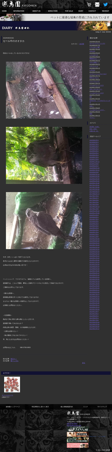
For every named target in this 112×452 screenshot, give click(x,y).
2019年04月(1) (94, 151)
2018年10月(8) (94, 164)
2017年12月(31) (95, 185)
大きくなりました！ (96, 89)
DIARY (80, 11)
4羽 (91, 97)
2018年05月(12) (95, 174)
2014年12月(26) (95, 260)
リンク (85, 407)
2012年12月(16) (95, 309)
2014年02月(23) (95, 281)
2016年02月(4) (94, 230)
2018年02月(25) (95, 181)
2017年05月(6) (94, 200)
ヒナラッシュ (94, 66)
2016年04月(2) (94, 226)
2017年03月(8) (94, 204)
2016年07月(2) (94, 219)
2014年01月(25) (95, 284)
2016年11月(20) (95, 213)
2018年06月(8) (94, 172)
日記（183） (94, 129)
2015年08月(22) (95, 243)
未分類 (81, 44)
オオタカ (92, 51)
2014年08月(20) (95, 269)
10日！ (92, 106)
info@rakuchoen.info (74, 425)
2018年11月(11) (95, 161)
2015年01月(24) (95, 258)
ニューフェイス (95, 81)
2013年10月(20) (95, 288)
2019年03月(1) (94, 153)
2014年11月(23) (95, 262)
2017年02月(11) (95, 206)
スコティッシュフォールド (98, 74)
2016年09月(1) (94, 217)
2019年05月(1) (94, 149)
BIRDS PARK (53, 11)
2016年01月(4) (94, 232)
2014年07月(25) (95, 271)
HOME (4, 11)
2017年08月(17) (95, 194)
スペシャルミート (7, 395)
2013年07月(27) (95, 294)
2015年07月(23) (95, 245)
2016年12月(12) (95, 211)
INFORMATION (18, 11)
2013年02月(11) (95, 305)
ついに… (92, 117)
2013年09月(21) (95, 290)
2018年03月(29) (95, 179)
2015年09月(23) (95, 241)
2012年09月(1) (94, 316)
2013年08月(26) (95, 292)
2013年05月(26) (95, 298)
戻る (83, 363)
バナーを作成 (101, 436)
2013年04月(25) (95, 301)
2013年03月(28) (95, 303)
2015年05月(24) (95, 249)
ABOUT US (36, 11)
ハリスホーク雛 (95, 47)
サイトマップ (102, 407)
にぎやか (92, 70)
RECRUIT (105, 11)
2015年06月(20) (95, 247)
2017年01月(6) (94, 209)
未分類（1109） (95, 126)
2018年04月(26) (95, 176)
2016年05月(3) (94, 224)
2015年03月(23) (95, 254)
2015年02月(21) (95, 256)
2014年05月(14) (95, 275)
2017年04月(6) (94, 202)
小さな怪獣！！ (95, 62)
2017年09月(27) (95, 191)
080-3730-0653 (72, 423)
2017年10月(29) (95, 189)
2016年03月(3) (94, 228)
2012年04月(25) (95, 326)
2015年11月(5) (94, 236)
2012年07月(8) (94, 320)
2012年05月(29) (95, 324)
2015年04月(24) (95, 251)
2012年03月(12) (95, 329)
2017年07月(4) (94, 196)
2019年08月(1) (94, 142)
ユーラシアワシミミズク (97, 43)
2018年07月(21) (95, 170)
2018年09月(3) (94, 166)
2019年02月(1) (94, 155)
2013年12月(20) (95, 286)
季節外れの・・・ (95, 58)
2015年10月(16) (95, 238)
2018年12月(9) (94, 159)
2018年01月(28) (95, 183)
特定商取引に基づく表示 (40, 407)
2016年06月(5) (94, 221)
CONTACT (92, 11)
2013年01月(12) (95, 307)
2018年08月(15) (95, 168)
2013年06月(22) (95, 296)
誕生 (91, 113)
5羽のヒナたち (94, 77)
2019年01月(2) (94, 157)
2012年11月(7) (94, 311)
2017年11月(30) (95, 187)
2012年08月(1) (94, 318)
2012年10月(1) (94, 313)
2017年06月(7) (94, 198)
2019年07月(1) (94, 144)
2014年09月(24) (95, 266)
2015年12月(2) (94, 234)
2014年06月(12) (95, 273)
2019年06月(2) (94, 146)
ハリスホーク (94, 55)
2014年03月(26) (95, 279)
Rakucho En (92, 436)
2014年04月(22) (95, 277)
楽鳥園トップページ (13, 407)
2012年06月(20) (95, 322)
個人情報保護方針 (67, 407)
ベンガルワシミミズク (97, 85)
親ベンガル (14, 361)
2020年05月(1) (94, 140)
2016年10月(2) (94, 215)
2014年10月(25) (95, 264)
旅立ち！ (14, 359)
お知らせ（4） (94, 131)
